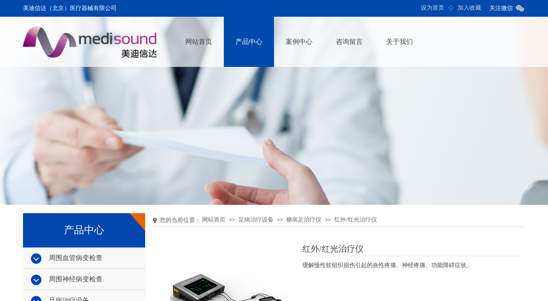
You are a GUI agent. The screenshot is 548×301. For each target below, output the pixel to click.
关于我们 (399, 41)
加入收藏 (469, 8)
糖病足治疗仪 (303, 220)
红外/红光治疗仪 (355, 220)
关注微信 (501, 8)
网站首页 (198, 41)
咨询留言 (349, 41)
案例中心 (299, 41)
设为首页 (432, 8)
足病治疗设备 (256, 220)
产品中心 (249, 41)
